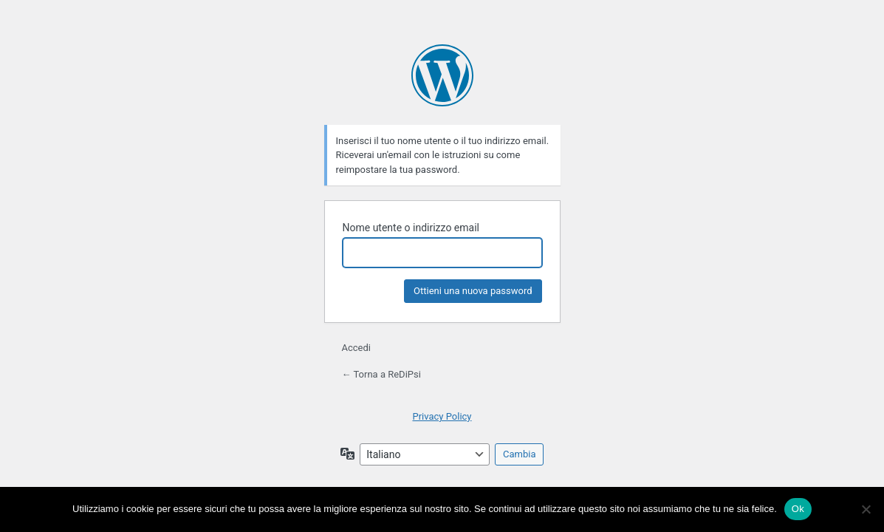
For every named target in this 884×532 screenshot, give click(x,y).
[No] (865, 509)
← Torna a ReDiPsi (381, 374)
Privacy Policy (441, 416)
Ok (798, 508)
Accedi (356, 347)
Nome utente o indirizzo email (411, 227)
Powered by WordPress (442, 75)
